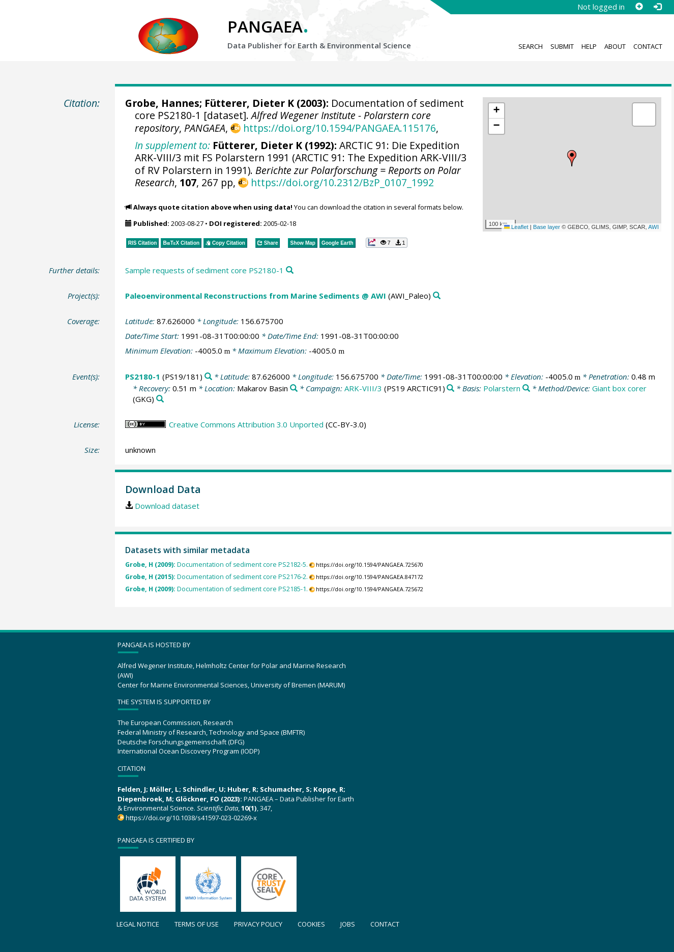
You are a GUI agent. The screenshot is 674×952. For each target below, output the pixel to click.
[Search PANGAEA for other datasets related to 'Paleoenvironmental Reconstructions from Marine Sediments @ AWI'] (437, 296)
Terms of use (196, 924)
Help (589, 46)
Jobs (347, 924)
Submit (562, 46)
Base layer (546, 227)
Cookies (311, 924)
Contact (647, 46)
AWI (653, 227)
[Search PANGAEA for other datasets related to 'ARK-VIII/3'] (450, 388)
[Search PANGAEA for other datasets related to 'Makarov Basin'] (294, 388)
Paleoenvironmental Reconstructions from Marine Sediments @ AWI (255, 296)
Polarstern (501, 388)
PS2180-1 (142, 376)
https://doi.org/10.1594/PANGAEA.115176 (339, 128)
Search (530, 46)
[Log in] (657, 7)
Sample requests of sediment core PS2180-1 (204, 270)
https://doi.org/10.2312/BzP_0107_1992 (342, 182)
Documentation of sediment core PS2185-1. (216, 589)
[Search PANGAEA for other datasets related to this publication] (290, 270)
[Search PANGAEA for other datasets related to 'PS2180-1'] (208, 377)
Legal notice (137, 924)
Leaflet (516, 227)
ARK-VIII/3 (363, 388)
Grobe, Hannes (162, 103)
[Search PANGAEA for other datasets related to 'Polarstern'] (526, 388)
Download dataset (167, 506)
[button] (572, 158)
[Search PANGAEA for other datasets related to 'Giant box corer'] (160, 399)
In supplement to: (172, 145)
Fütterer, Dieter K (249, 103)
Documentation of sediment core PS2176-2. (216, 576)
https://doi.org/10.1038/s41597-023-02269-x (191, 817)
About (615, 46)
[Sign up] (639, 7)
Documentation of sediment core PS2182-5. (216, 564)
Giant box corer (619, 388)
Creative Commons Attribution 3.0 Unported (246, 424)
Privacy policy (258, 924)
